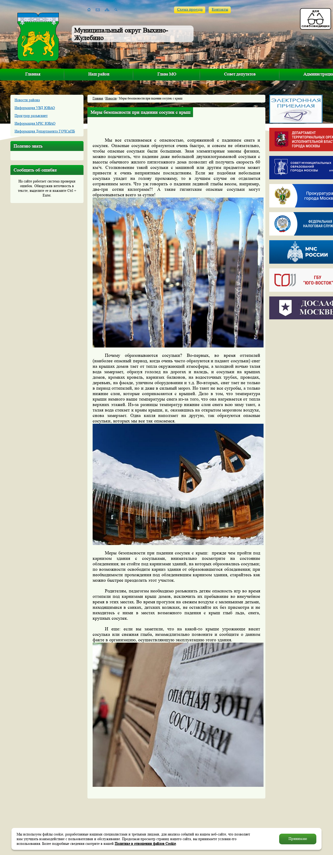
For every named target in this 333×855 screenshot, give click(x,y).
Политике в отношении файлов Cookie (145, 843)
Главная (32, 74)
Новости (111, 98)
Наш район (98, 74)
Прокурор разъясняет (31, 115)
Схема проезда (190, 9)
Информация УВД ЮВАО (35, 108)
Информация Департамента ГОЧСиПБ (45, 131)
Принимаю (298, 839)
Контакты (220, 9)
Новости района (27, 100)
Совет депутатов (239, 74)
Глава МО (166, 74)
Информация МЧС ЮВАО (35, 123)
